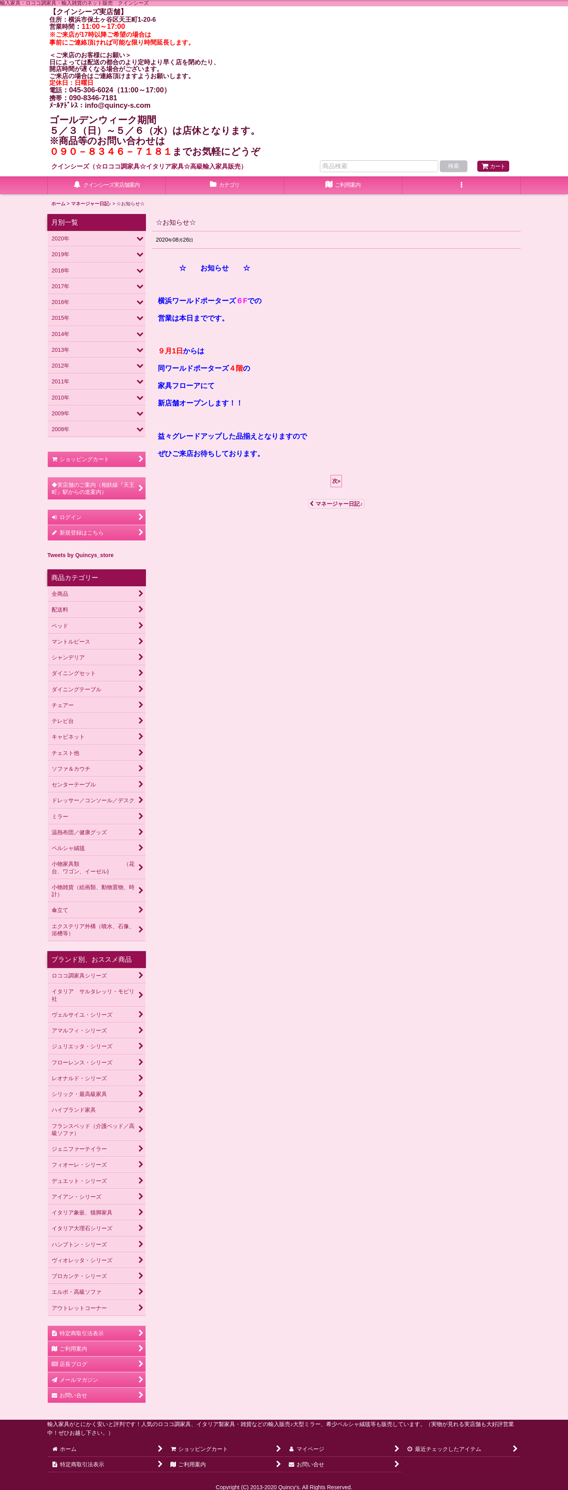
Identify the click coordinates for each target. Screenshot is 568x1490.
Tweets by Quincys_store (80, 555)
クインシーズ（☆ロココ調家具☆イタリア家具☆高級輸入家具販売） (149, 166)
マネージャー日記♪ (336, 504)
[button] (461, 185)
